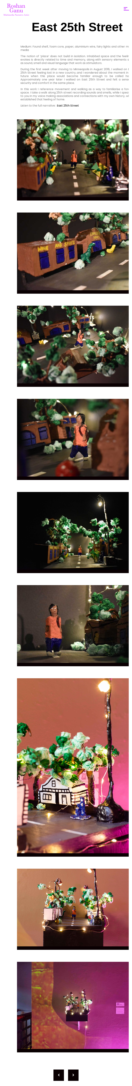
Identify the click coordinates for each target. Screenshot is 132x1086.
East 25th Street (68, 106)
